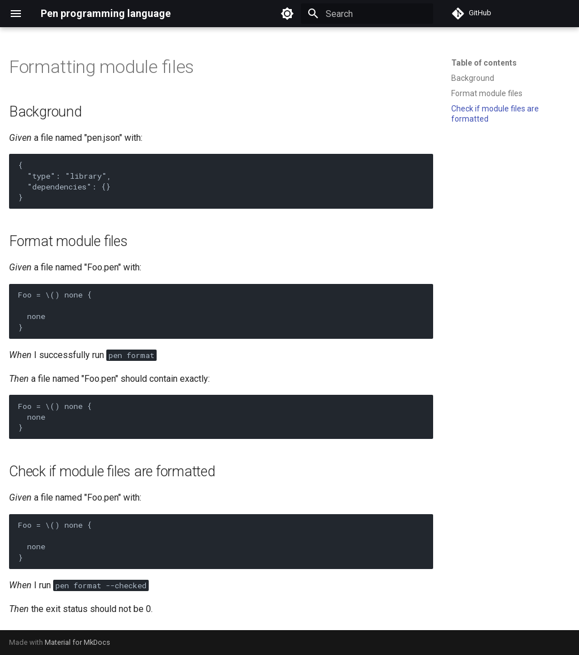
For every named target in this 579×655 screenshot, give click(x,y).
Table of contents (484, 62)
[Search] (367, 13)
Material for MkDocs (77, 642)
